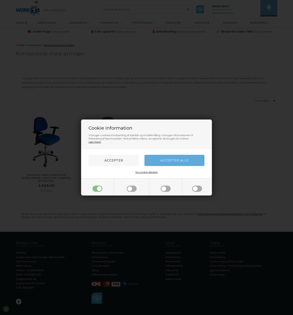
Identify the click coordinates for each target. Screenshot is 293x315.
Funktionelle (165, 186)
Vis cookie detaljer (146, 172)
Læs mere (95, 141)
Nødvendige (97, 186)
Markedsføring (132, 186)
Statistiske (197, 186)
